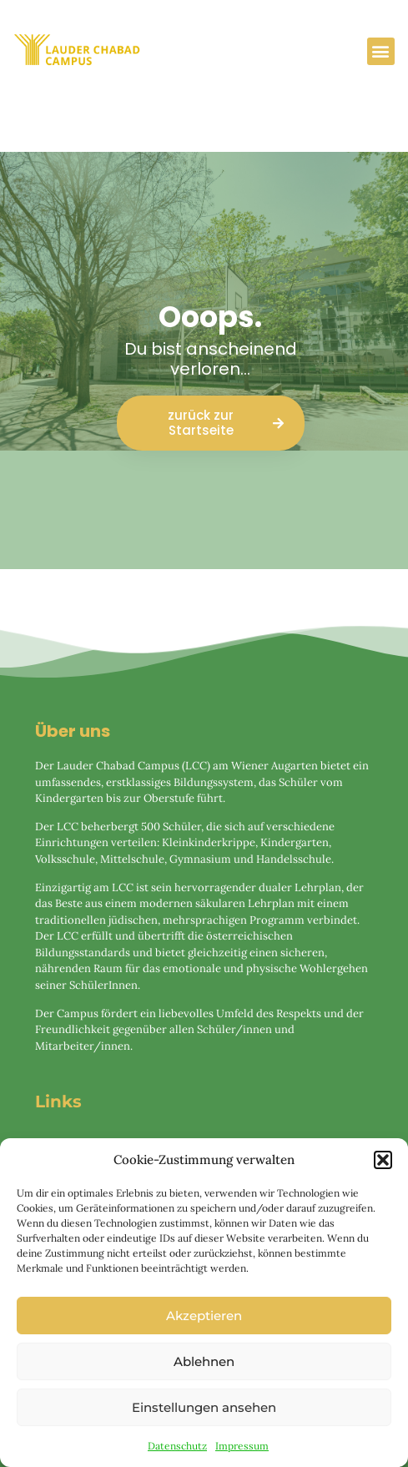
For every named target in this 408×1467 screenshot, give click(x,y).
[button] (383, 1160)
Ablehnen (204, 1361)
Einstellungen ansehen (204, 1407)
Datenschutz (177, 1445)
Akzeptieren (204, 1315)
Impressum (242, 1445)
